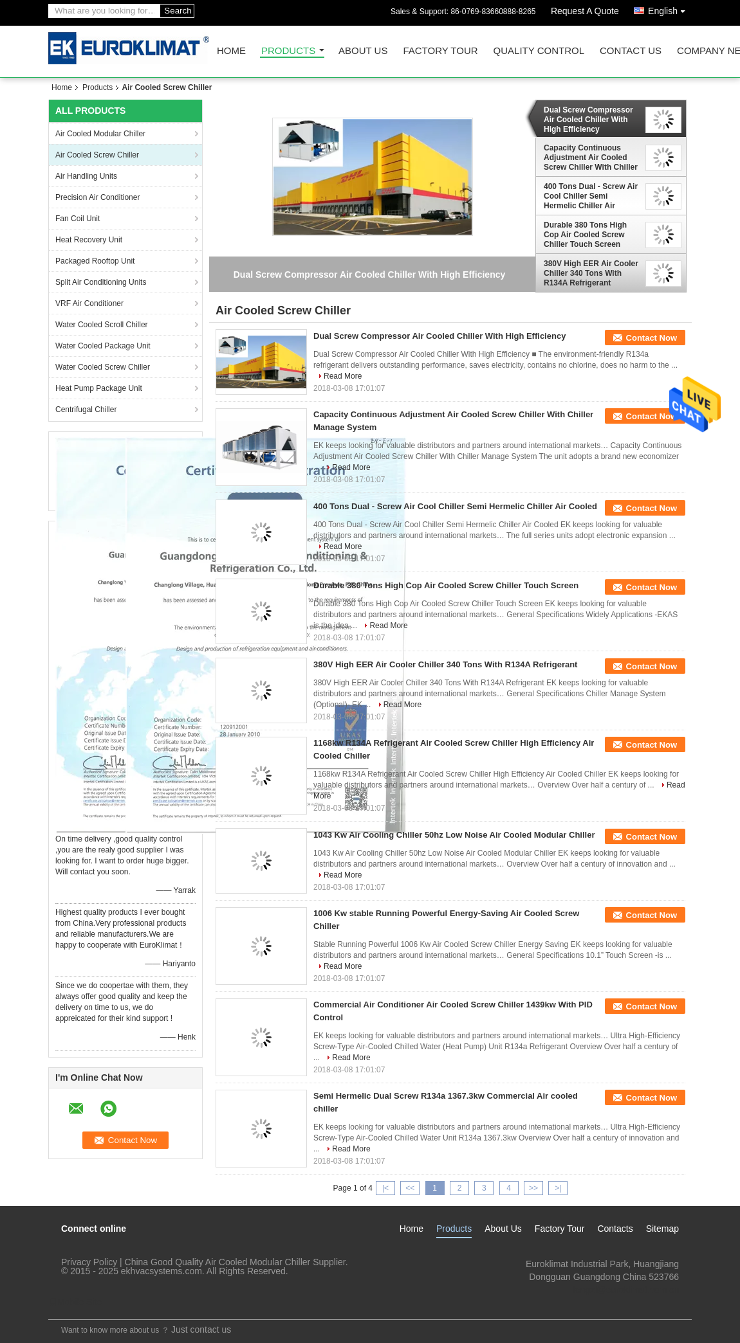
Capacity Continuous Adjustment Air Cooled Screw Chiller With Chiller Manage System (591, 157)
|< (385, 1188)
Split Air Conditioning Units (100, 282)
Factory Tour (440, 51)
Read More (343, 376)
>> (533, 1188)
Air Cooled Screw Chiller (97, 154)
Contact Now (651, 338)
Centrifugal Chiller (85, 409)
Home (231, 51)
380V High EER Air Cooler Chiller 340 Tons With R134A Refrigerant (591, 273)
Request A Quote (585, 11)
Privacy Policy (89, 1262)
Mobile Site (75, 1302)
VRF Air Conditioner (89, 303)
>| (558, 1188)
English (670, 8)
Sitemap (662, 1228)
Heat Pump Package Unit (98, 388)
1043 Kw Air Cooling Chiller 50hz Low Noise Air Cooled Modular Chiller (454, 835)
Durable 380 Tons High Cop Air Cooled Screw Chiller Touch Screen (585, 235)
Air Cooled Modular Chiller (100, 133)
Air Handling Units (86, 176)
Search (177, 10)
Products (288, 51)
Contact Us (630, 51)
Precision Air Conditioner (97, 197)
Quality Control (539, 51)
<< (409, 1188)
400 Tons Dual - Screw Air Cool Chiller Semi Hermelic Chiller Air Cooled (591, 196)
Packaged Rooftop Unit (94, 261)
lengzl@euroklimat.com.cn (626, 1289)
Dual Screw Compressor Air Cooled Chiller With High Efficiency (588, 119)
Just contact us (201, 1329)
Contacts (615, 1228)
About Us (362, 51)
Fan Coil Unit (77, 218)
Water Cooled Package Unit (103, 345)
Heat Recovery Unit (88, 239)
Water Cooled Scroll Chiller (101, 324)
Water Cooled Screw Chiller (102, 367)
